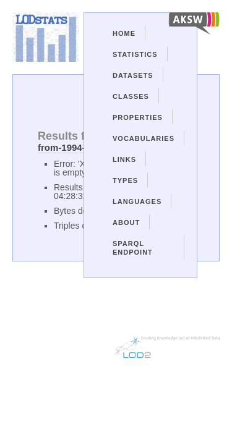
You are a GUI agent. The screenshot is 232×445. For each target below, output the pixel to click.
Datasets (133, 75)
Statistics (135, 54)
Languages (137, 201)
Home (124, 33)
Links (124, 159)
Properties (138, 117)
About (126, 222)
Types (125, 180)
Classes (131, 96)
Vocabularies (143, 138)
